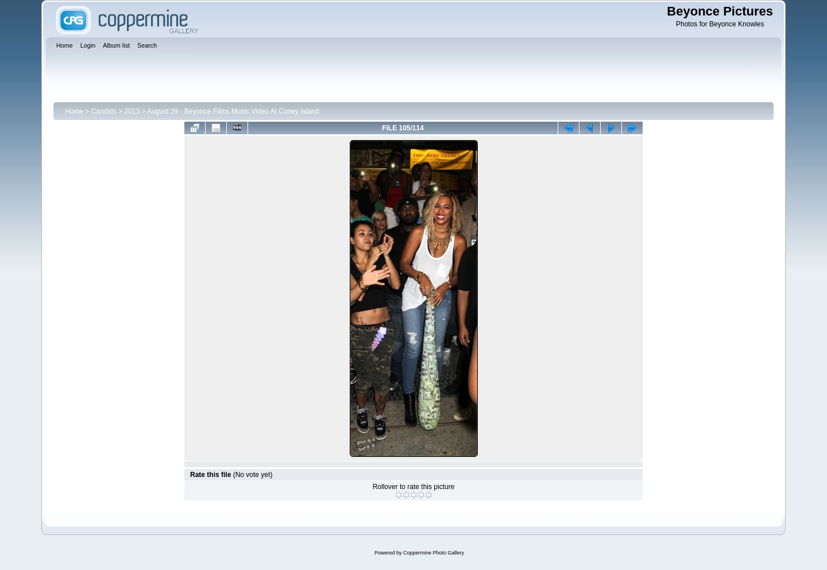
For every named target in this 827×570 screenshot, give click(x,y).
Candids (104, 111)
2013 (132, 111)
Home (74, 111)
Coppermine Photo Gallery (433, 553)
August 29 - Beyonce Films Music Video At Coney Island (233, 111)
